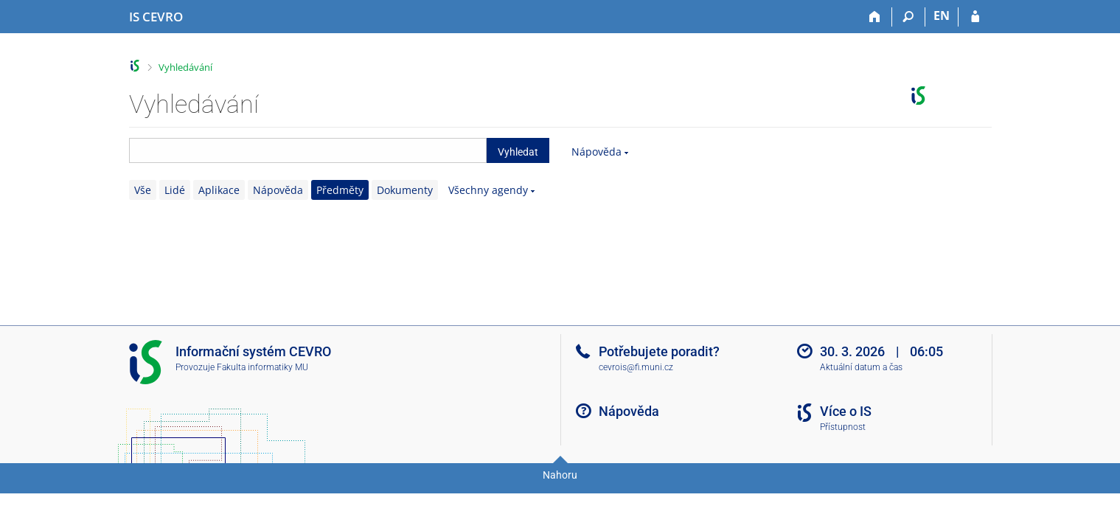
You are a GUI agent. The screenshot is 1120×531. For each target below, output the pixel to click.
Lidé (174, 190)
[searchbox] (308, 150)
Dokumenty (405, 190)
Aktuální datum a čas (861, 367)
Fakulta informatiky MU (262, 367)
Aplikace (219, 190)
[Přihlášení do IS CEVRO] (975, 17)
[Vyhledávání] (908, 17)
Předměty (340, 190)
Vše (142, 190)
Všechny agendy (488, 190)
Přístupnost (843, 427)
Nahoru (560, 475)
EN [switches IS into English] (941, 15)
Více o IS (846, 411)
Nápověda (596, 152)
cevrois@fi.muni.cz (636, 367)
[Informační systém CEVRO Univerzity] (156, 17)
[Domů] (875, 17)
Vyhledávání (185, 67)
